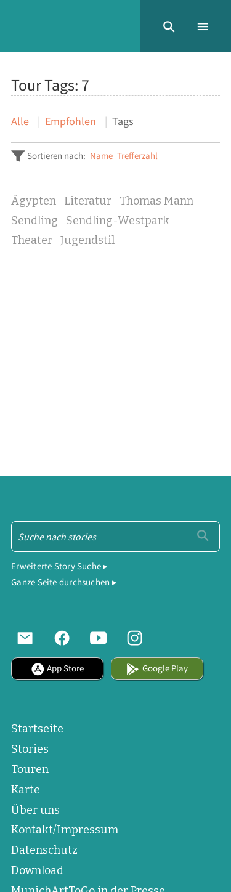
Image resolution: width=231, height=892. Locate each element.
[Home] (11, 26)
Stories (30, 749)
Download (37, 870)
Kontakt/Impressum (64, 830)
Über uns (35, 810)
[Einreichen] (203, 535)
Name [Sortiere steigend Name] (101, 155)
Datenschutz (44, 850)
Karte (25, 790)
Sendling (34, 220)
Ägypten (33, 201)
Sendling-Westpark (117, 220)
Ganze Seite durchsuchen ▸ (64, 582)
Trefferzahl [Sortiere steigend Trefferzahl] (137, 155)
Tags (123, 121)
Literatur (87, 201)
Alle (20, 121)
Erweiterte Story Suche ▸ (59, 566)
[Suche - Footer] (115, 536)
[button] (169, 26)
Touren (30, 769)
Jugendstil (87, 240)
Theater (31, 240)
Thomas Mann (156, 201)
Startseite (37, 729)
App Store (57, 668)
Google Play (156, 668)
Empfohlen (70, 121)
